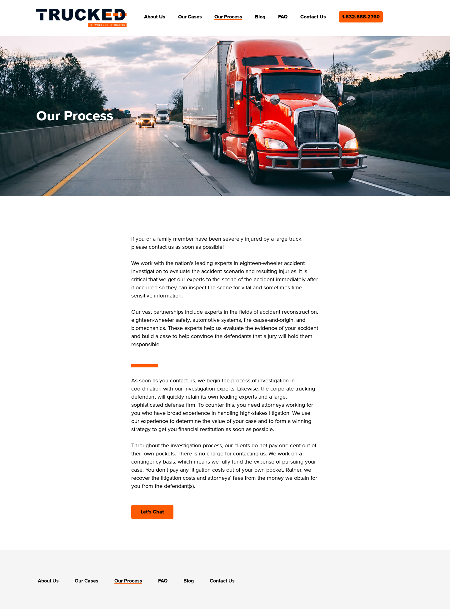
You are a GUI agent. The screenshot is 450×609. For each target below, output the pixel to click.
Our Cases (190, 16)
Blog (260, 16)
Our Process (228, 16)
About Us (154, 16)
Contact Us (313, 16)
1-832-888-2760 (361, 16)
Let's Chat (152, 511)
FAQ (283, 16)
